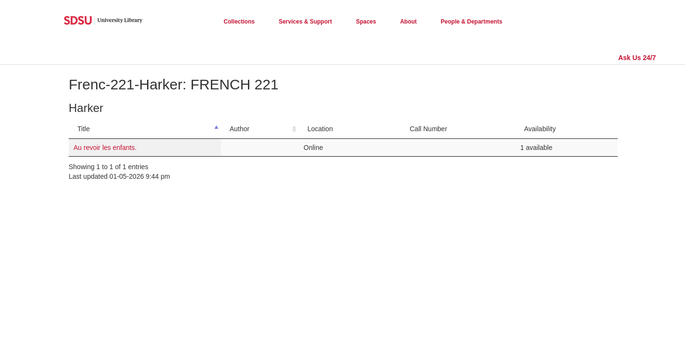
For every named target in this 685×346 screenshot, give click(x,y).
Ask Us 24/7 (637, 58)
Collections (239, 21)
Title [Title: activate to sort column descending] (83, 129)
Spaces (366, 21)
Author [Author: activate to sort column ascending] (239, 129)
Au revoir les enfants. (105, 147)
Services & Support (305, 21)
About (408, 21)
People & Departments (471, 21)
